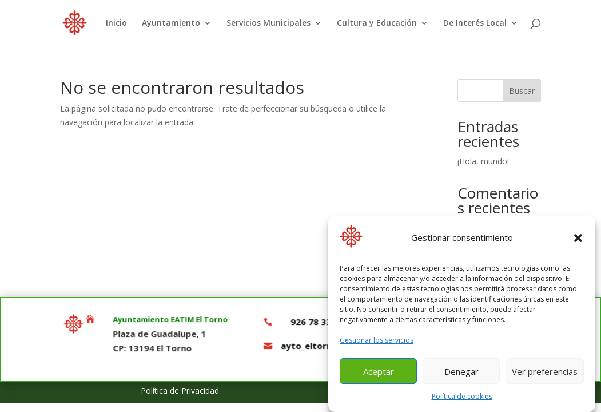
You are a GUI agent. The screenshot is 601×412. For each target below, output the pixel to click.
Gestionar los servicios (376, 343)
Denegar (461, 375)
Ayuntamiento (171, 23)
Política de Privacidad (180, 390)
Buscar (522, 90)
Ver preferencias (545, 375)
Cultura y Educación (377, 23)
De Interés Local (475, 23)
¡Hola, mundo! (483, 161)
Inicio (116, 23)
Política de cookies (462, 400)
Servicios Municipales (268, 23)
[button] (578, 241)
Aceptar (378, 375)
